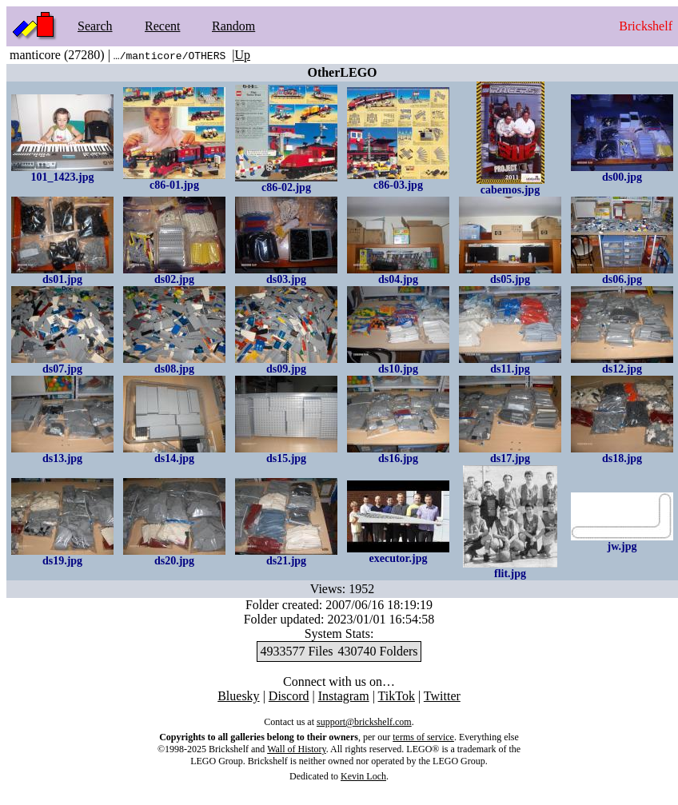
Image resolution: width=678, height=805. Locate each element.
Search (95, 26)
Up (242, 55)
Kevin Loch (363, 776)
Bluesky (238, 696)
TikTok (396, 696)
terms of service (423, 737)
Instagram (343, 696)
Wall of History (296, 749)
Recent (162, 26)
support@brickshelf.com (364, 721)
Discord (289, 696)
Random (233, 26)
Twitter (442, 696)
